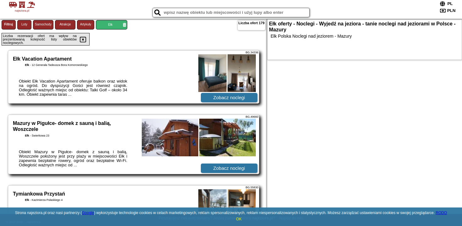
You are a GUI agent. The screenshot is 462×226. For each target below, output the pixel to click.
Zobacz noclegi (229, 97)
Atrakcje (65, 24)
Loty (24, 24)
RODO (441, 213)
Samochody (43, 24)
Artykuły (85, 24)
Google (88, 213)
